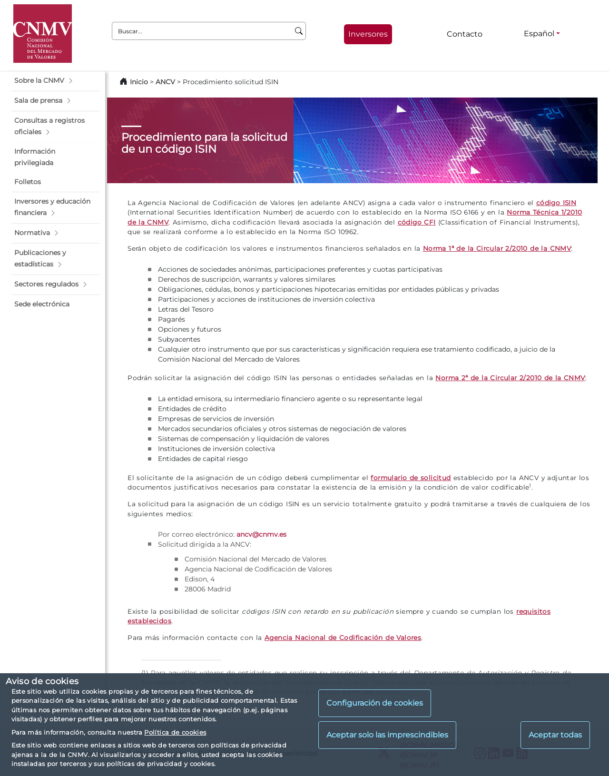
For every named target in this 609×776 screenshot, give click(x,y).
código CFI (417, 222)
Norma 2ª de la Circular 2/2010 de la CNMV (510, 378)
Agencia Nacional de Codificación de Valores (343, 637)
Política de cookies (175, 732)
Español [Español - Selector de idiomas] (539, 33)
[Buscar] (299, 31)
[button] (55, 80)
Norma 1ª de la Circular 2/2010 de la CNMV (497, 248)
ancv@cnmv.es (261, 534)
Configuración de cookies (374, 702)
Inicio (139, 82)
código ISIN (556, 202)
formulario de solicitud (411, 477)
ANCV (165, 82)
